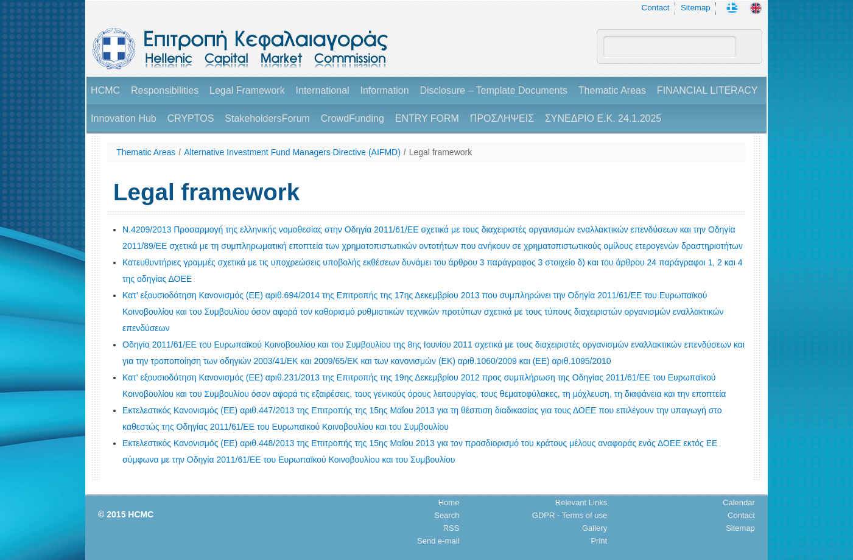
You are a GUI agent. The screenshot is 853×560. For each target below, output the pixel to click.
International (322, 90)
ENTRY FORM (427, 118)
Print (599, 540)
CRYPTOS (190, 118)
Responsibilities (164, 90)
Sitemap (696, 7)
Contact (656, 7)
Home (449, 502)
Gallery (594, 528)
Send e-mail (438, 540)
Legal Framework (247, 90)
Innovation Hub (123, 118)
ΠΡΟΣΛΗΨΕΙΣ (502, 118)
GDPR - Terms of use (569, 515)
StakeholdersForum (267, 118)
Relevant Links (581, 502)
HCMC (105, 90)
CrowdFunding (352, 118)
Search (446, 515)
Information (384, 90)
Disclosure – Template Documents (493, 90)
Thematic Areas (612, 90)
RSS (451, 528)
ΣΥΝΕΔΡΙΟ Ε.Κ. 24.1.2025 (603, 118)
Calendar (739, 502)
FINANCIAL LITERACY (707, 90)
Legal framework (440, 152)
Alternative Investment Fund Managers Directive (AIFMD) (292, 152)
